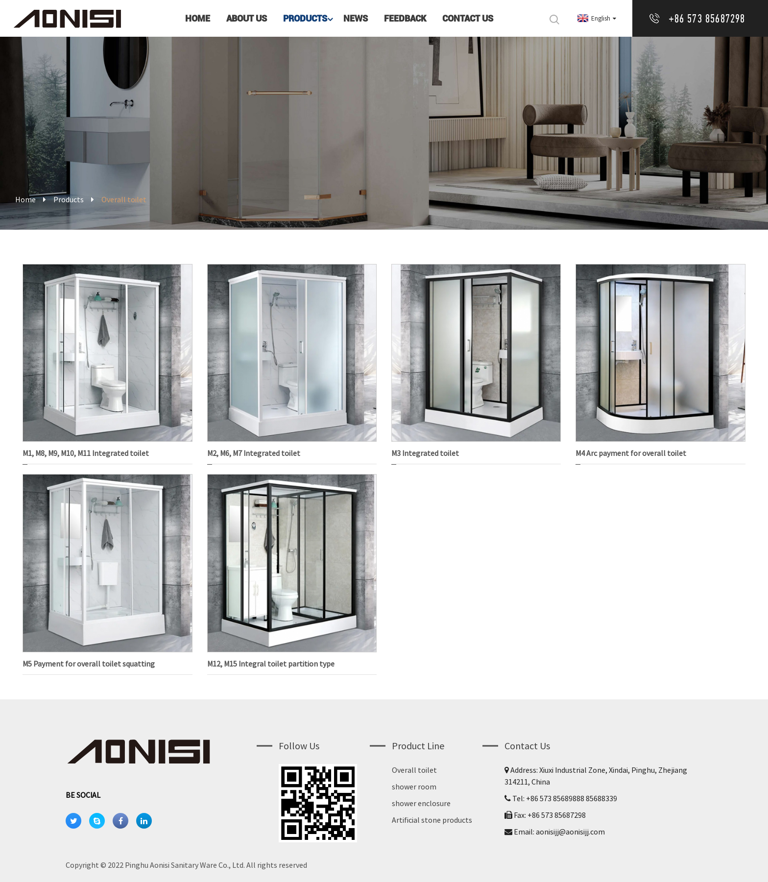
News (355, 18)
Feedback (405, 18)
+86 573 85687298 (707, 18)
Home (197, 18)
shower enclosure (421, 803)
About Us (246, 18)
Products (309, 18)
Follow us (299, 745)
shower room (414, 786)
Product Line (418, 745)
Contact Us (467, 18)
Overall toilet (414, 770)
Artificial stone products (432, 820)
